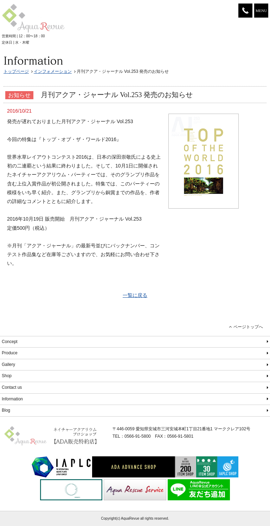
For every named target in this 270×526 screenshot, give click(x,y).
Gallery (8, 364)
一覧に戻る (135, 295)
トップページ (16, 71)
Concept (10, 341)
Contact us (12, 387)
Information (12, 399)
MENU (261, 10)
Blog (6, 410)
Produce (10, 352)
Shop (7, 375)
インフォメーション (53, 71)
